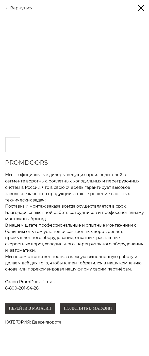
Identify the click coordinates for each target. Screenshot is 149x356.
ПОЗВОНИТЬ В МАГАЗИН (88, 308)
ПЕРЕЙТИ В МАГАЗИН (30, 308)
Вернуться (21, 8)
